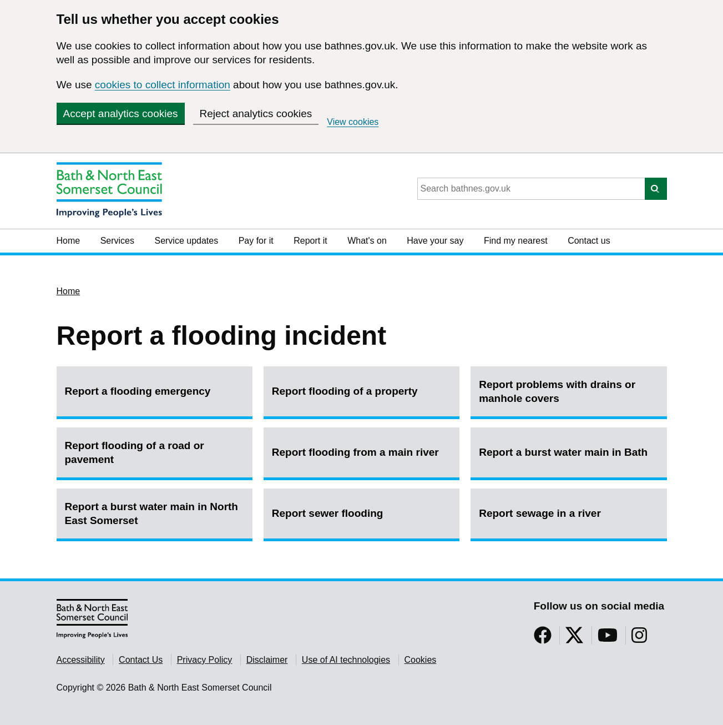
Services (117, 240)
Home (68, 240)
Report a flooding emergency (138, 391)
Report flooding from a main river (355, 452)
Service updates (186, 240)
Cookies (421, 659)
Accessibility (81, 659)
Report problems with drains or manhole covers (557, 391)
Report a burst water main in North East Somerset (151, 513)
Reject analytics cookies (256, 113)
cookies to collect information (162, 84)
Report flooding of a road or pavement (134, 452)
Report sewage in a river (540, 513)
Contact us (589, 240)
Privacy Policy (204, 659)
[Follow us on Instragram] (639, 638)
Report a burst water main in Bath (563, 452)
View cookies (352, 122)
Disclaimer (267, 659)
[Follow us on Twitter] (574, 638)
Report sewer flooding (327, 513)
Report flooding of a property (345, 391)
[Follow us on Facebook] (543, 638)
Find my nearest (516, 240)
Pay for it (256, 240)
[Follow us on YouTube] (608, 638)
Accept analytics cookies (120, 113)
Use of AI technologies (346, 659)
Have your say (435, 240)
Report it (310, 240)
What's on (367, 240)
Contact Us (141, 659)
